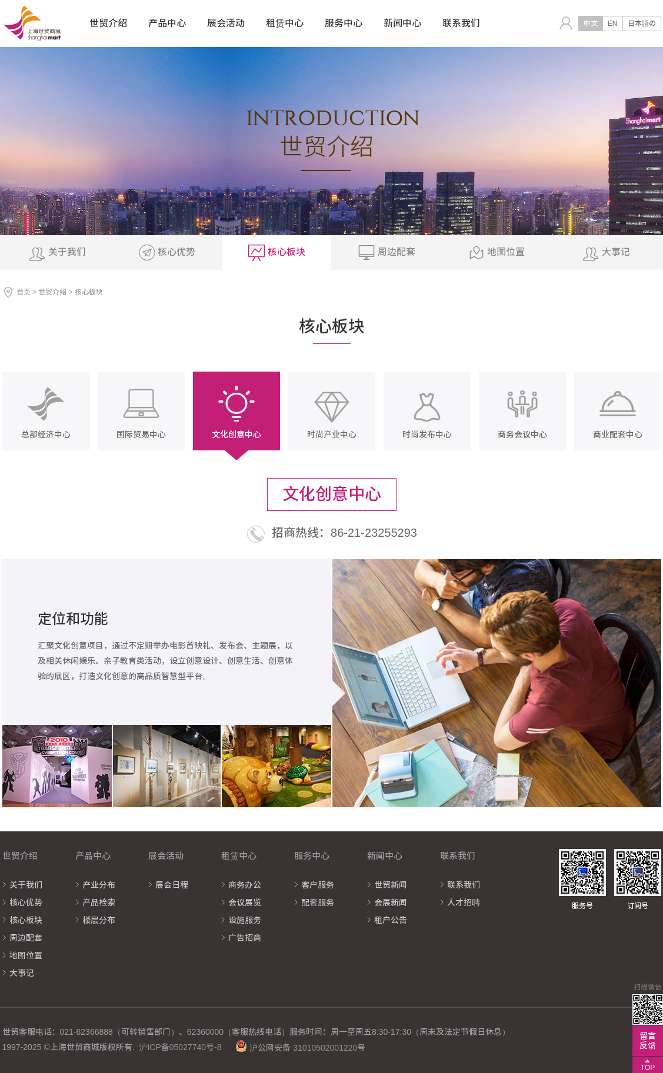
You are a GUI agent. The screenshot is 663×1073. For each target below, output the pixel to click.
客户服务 (317, 885)
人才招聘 (463, 902)
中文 (591, 23)
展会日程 (171, 885)
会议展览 (244, 902)
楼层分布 (98, 920)
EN (613, 23)
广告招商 (244, 937)
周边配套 (25, 937)
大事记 (21, 973)
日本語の (642, 23)
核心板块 (25, 920)
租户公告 (390, 920)
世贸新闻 (390, 885)
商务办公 (244, 885)
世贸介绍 (52, 292)
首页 (23, 292)
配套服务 (317, 902)
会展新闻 (390, 902)
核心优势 (25, 902)
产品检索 (98, 902)
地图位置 (25, 955)
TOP (648, 1068)
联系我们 (463, 885)
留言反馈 (647, 1040)
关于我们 (25, 885)
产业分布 (98, 885)
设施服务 (244, 920)
